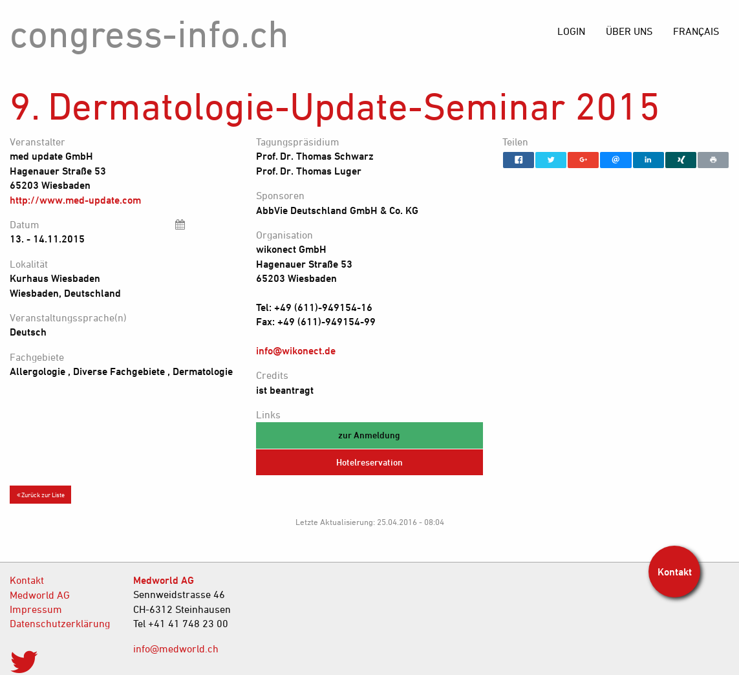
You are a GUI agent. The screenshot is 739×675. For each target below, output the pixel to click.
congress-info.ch (149, 33)
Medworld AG (40, 595)
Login (571, 31)
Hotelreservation (369, 461)
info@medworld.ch (176, 648)
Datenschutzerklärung (60, 623)
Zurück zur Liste (41, 494)
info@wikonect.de (296, 350)
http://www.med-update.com (75, 200)
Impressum (36, 609)
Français (696, 31)
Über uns (629, 31)
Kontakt (27, 580)
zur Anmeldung (369, 434)
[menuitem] (696, 31)
